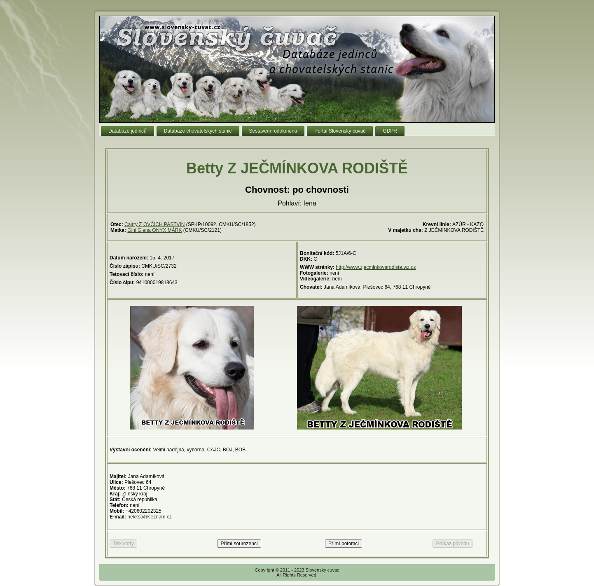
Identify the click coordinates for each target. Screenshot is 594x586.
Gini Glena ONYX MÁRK (154, 230)
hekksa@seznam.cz (149, 517)
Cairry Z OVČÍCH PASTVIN (154, 224)
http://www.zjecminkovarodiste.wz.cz (376, 267)
